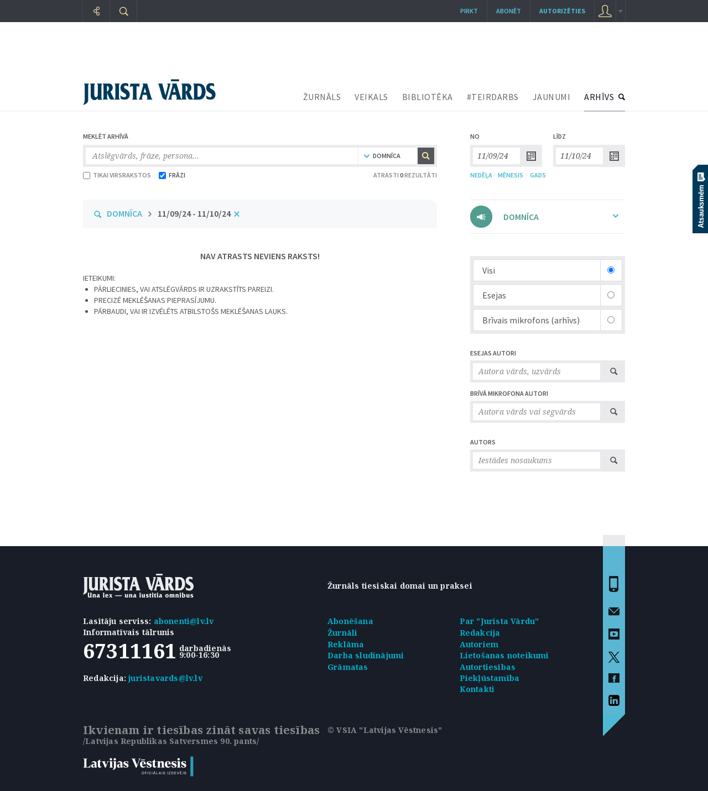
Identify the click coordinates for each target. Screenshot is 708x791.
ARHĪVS (599, 96)
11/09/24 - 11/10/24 (194, 213)
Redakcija (480, 632)
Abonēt (508, 11)
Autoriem (479, 644)
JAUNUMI (552, 96)
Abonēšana (350, 621)
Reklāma (345, 644)
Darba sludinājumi (365, 655)
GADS (538, 175)
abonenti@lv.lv (184, 621)
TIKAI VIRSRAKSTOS (117, 175)
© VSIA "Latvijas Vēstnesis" (384, 730)
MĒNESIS (510, 175)
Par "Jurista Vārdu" (499, 621)
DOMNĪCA (124, 213)
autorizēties (562, 11)
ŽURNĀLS (322, 96)
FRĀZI (172, 175)
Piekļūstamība (490, 678)
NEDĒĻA (481, 175)
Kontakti (477, 689)
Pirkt (469, 11)
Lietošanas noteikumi (504, 655)
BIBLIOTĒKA (427, 96)
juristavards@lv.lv (165, 678)
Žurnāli (342, 632)
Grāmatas (347, 667)
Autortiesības (488, 667)
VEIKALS (371, 96)
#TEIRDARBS (493, 96)
